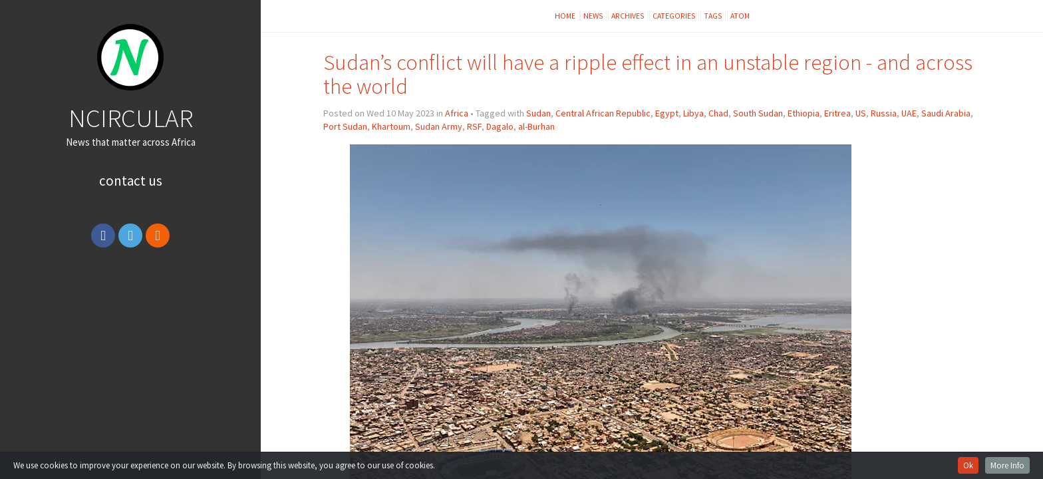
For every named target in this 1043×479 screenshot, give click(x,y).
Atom (740, 16)
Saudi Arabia (945, 113)
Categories (674, 16)
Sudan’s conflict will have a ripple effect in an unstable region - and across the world (647, 74)
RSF (474, 126)
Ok (968, 465)
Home (566, 16)
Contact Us (130, 181)
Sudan (538, 113)
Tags (713, 16)
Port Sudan (345, 126)
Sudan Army (438, 126)
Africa (456, 113)
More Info (1007, 465)
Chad (718, 113)
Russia (884, 113)
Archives (628, 16)
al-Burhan (536, 126)
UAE (909, 113)
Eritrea (837, 113)
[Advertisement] (130, 354)
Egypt (666, 113)
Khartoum (391, 126)
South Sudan (758, 113)
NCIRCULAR (131, 117)
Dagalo (500, 126)
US (860, 113)
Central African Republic (603, 113)
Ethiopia (804, 113)
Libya (693, 113)
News (593, 16)
